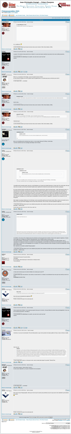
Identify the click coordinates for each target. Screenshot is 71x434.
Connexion (48, 7)
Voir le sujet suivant (65, 17)
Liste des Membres (30, 6)
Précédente (9, 12)
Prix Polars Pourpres (44, 15)
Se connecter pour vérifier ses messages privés (36, 7)
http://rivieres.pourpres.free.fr (31, 3)
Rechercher (23, 6)
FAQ (18, 6)
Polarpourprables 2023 (10, 11)
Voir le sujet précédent (56, 17)
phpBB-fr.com (38, 432)
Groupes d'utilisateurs (39, 6)
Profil (24, 7)
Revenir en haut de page (6, 71)
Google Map (48, 6)
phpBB (34, 431)
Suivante (16, 12)
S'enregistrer (54, 6)
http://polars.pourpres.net (43, 3)
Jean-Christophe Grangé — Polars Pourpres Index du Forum (27, 15)
